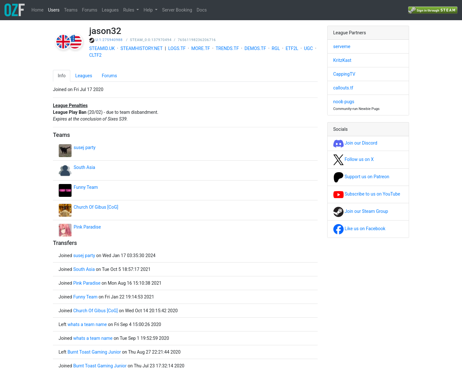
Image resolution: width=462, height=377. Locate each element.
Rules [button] (129, 10)
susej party (85, 147)
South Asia (84, 167)
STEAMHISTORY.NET (142, 48)
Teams (70, 10)
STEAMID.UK (102, 48)
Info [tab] (61, 75)
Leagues (110, 10)
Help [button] (148, 10)
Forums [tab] (109, 75)
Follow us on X (353, 159)
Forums (90, 10)
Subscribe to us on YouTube (366, 194)
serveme (341, 46)
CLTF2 (95, 55)
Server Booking (177, 10)
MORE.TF (200, 48)
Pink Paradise (87, 227)
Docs (202, 10)
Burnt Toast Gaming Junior (94, 352)
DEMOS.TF (255, 48)
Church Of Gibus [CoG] (96, 207)
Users (54, 10)
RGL (276, 48)
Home (37, 10)
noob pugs (344, 101)
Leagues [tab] (83, 75)
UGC (308, 48)
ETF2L (292, 48)
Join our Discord (355, 143)
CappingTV (344, 74)
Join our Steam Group (360, 211)
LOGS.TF (176, 48)
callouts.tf (343, 87)
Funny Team (86, 187)
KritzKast (342, 60)
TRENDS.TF (227, 48)
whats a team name (87, 324)
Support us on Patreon (361, 176)
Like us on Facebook (359, 228)
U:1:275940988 (109, 40)
